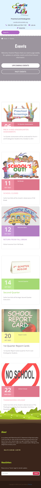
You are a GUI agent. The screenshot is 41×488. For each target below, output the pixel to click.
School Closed (10, 210)
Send (36, 473)
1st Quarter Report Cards (16, 360)
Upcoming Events (20, 65)
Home (5, 38)
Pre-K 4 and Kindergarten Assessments (16, 143)
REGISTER (21, 28)
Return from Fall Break (15, 253)
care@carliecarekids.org (20, 22)
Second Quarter (11, 307)
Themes (30, 484)
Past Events (20, 71)
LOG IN (31, 25)
